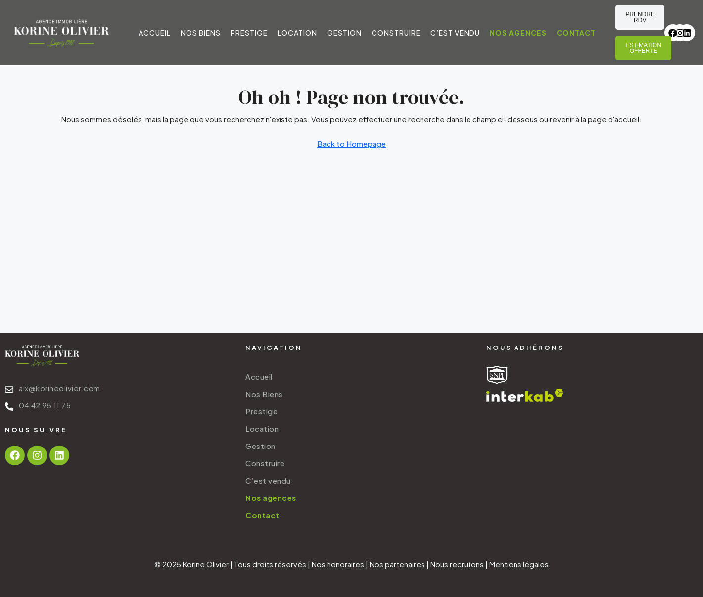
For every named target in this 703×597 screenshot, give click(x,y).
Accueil (155, 32)
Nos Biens (201, 32)
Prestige (249, 32)
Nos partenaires (397, 564)
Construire (396, 32)
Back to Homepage (351, 143)
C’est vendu (455, 32)
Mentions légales (519, 564)
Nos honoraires (338, 564)
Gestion (344, 32)
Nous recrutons (457, 564)
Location (297, 32)
